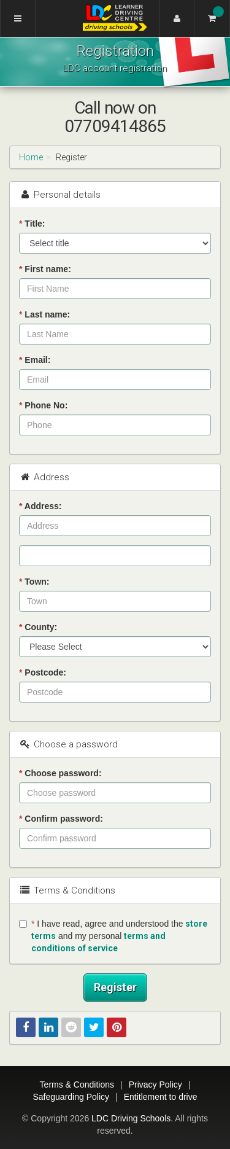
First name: (45, 269)
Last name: (44, 314)
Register (115, 987)
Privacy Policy (155, 1084)
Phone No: (43, 405)
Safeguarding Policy (71, 1097)
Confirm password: (61, 819)
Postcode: (42, 672)
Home (31, 157)
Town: (34, 581)
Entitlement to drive (160, 1097)
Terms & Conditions (77, 1084)
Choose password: (60, 773)
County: (38, 627)
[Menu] (18, 18)
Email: (34, 360)
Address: (40, 506)
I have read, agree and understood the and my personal (113, 936)
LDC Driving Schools (131, 1118)
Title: (32, 223)
